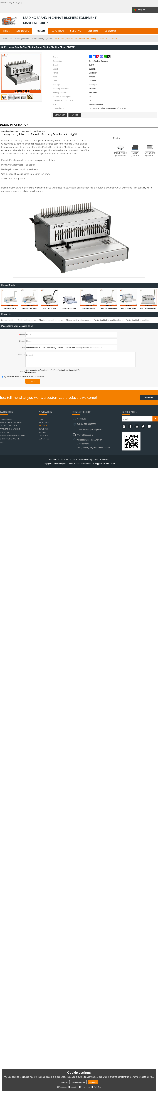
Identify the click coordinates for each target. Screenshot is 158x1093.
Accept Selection (78, 1082)
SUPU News (58, 30)
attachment (30, 372)
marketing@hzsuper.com (92, 429)
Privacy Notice (85, 460)
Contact (67, 460)
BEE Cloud (110, 464)
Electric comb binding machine (78, 320)
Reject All (64, 1082)
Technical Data (19, 131)
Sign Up (19, 2)
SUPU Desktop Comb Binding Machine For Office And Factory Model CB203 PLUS (109, 308)
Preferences (84, 1087)
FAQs (75, 460)
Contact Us (149, 397)
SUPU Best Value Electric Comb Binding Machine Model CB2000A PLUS (88, 308)
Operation (29, 131)
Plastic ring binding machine (137, 320)
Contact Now (60, 115)
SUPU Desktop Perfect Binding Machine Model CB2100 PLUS (148, 308)
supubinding (87, 434)
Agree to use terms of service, (23, 376)
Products (40, 30)
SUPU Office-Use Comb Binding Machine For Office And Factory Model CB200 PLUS (10, 308)
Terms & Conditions (36, 376)
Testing (44, 131)
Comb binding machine (27, 320)
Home (6, 30)
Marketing (96, 1087)
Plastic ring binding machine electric (108, 320)
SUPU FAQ (75, 30)
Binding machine (22, 38)
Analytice (73, 1087)
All (11, 38)
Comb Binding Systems (42, 38)
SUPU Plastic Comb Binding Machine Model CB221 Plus (29, 308)
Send (33, 381)
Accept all (93, 1082)
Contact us (110, 30)
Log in (11, 2)
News (60, 460)
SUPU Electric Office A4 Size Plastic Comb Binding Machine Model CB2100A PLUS (128, 308)
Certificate (93, 30)
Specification (7, 131)
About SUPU (22, 30)
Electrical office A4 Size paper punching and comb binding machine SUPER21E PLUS (69, 308)
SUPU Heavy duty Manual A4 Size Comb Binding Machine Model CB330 (49, 308)
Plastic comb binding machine (51, 320)
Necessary (62, 1087)
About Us (53, 460)
